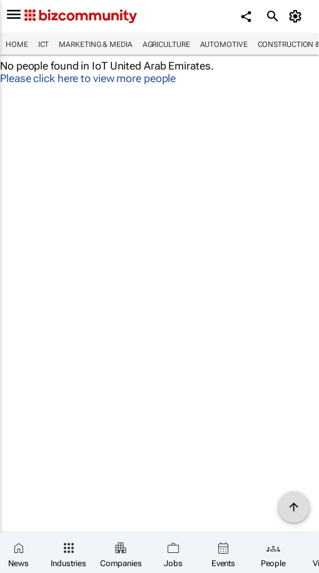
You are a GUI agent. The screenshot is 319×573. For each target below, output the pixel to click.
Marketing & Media (95, 44)
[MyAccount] (297, 16)
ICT (43, 44)
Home (17, 44)
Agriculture (166, 44)
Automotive (224, 44)
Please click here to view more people (88, 78)
